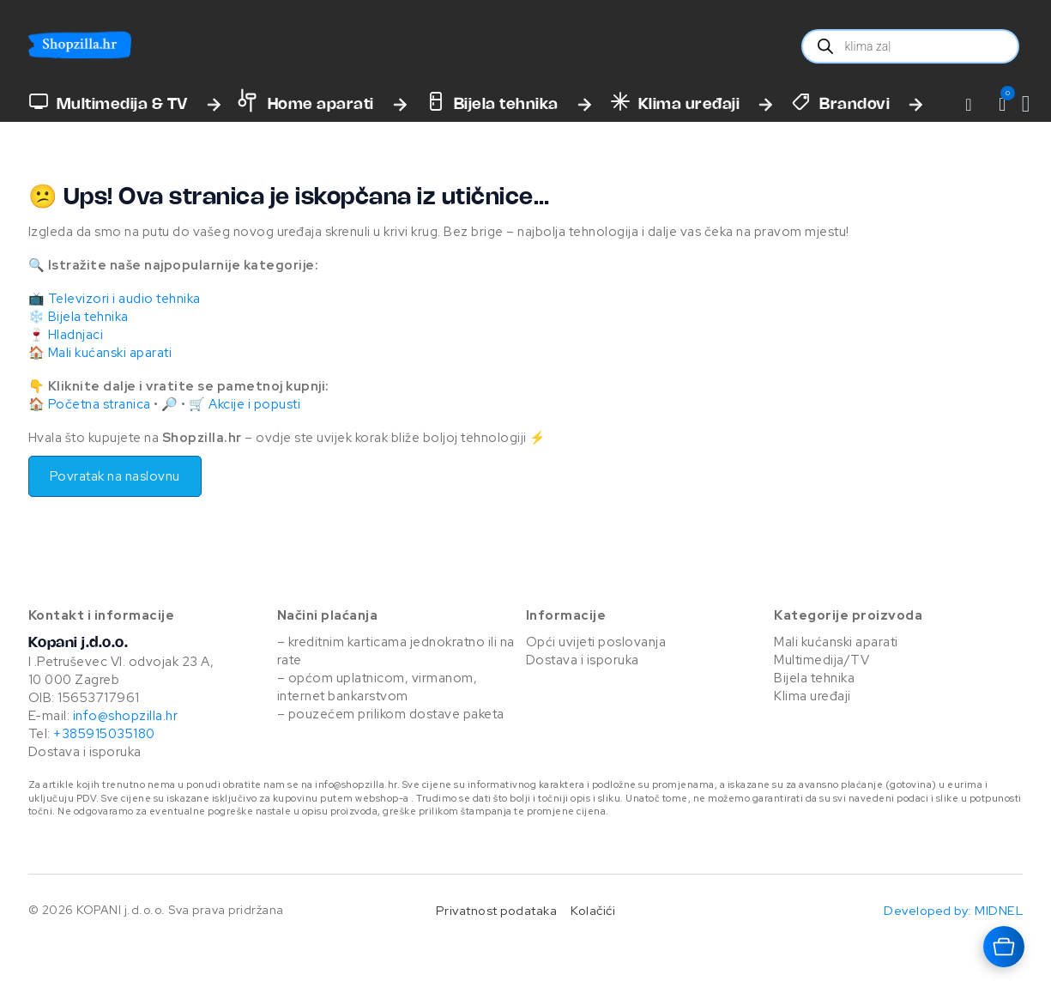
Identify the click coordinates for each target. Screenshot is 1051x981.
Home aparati (321, 105)
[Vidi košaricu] (1026, 104)
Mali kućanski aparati (110, 352)
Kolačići (593, 910)
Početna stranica (99, 404)
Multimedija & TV (122, 105)
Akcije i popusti (254, 404)
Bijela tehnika (506, 105)
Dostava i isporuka (85, 751)
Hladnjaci (76, 334)
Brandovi (854, 105)
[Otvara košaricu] (1003, 946)
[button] (1003, 104)
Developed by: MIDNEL (953, 910)
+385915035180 (104, 733)
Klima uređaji (689, 105)
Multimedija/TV (821, 660)
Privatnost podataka (497, 910)
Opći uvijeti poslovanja (596, 642)
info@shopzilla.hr (123, 715)
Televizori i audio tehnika (124, 298)
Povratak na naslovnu (115, 476)
